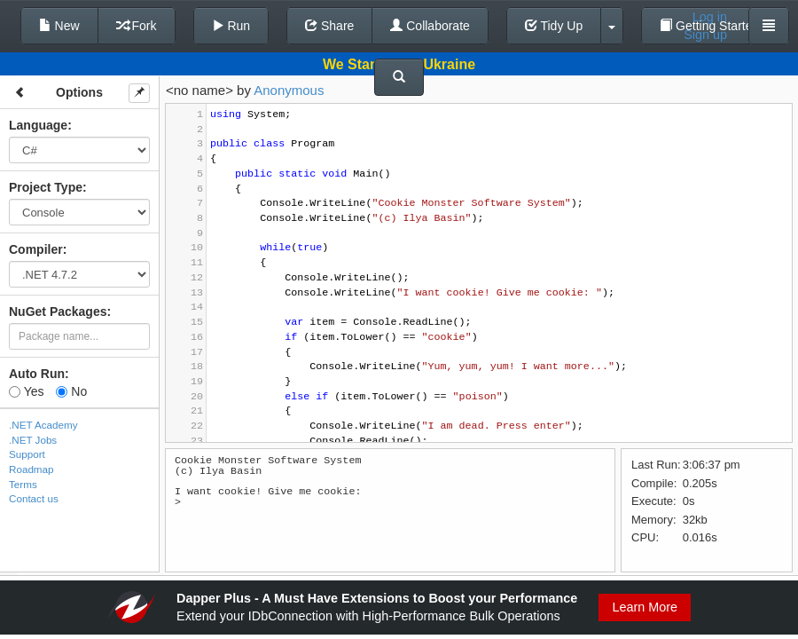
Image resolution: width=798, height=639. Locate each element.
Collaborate (430, 26)
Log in (709, 17)
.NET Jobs (33, 440)
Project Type (45, 187)
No (71, 391)
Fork (136, 26)
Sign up (705, 35)
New (59, 26)
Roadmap (31, 469)
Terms (23, 484)
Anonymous (289, 90)
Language (38, 125)
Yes (26, 391)
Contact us (34, 498)
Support (27, 454)
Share (329, 26)
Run (231, 26)
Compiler (36, 249)
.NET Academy (43, 424)
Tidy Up (554, 26)
